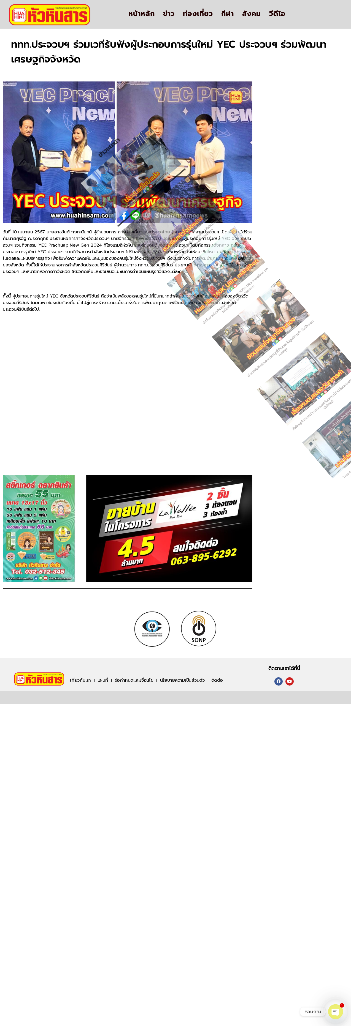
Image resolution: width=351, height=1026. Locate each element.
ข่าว (169, 14)
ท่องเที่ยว (198, 14)
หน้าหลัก (141, 14)
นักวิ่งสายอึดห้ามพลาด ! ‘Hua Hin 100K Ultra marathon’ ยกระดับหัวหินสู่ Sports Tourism (182, 332)
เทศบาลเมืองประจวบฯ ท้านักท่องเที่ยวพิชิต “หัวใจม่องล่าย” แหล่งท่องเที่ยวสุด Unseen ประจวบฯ (114, 325)
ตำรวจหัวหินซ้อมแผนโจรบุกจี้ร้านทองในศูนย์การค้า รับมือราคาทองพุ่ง (251, 338)
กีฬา (227, 14)
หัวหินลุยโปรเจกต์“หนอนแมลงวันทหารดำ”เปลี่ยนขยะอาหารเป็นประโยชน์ (321, 345)
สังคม (251, 14)
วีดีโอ (277, 14)
